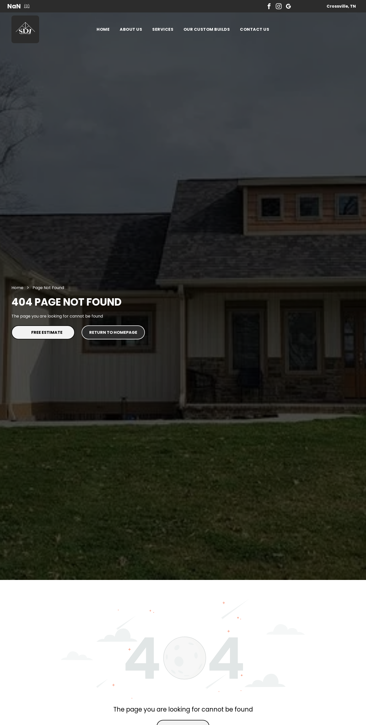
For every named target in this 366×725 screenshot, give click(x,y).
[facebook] (269, 6)
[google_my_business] (288, 6)
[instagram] (278, 6)
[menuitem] (103, 29)
